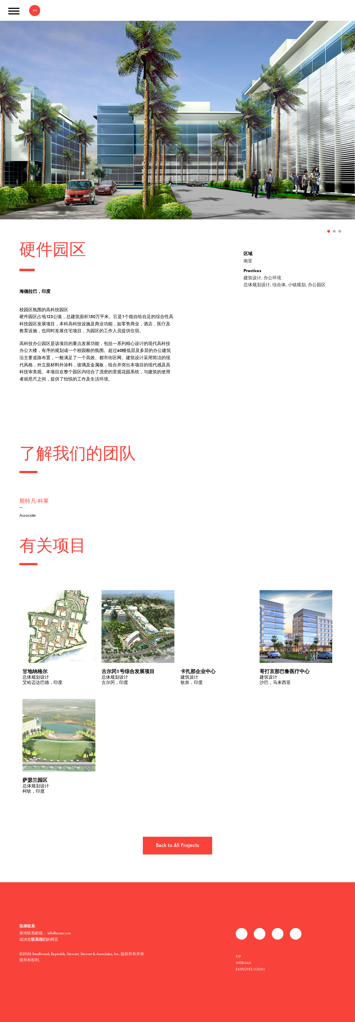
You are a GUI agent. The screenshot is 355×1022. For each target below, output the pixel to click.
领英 (277, 934)
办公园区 (317, 285)
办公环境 (272, 278)
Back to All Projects (177, 845)
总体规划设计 (257, 285)
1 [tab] (328, 231)
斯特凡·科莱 (34, 501)
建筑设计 (252, 278)
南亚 (248, 261)
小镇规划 (297, 285)
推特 (259, 934)
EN (35, 10)
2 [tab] (334, 231)
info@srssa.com (59, 932)
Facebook (241, 934)
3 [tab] (339, 231)
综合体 (279, 285)
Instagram (295, 934)
